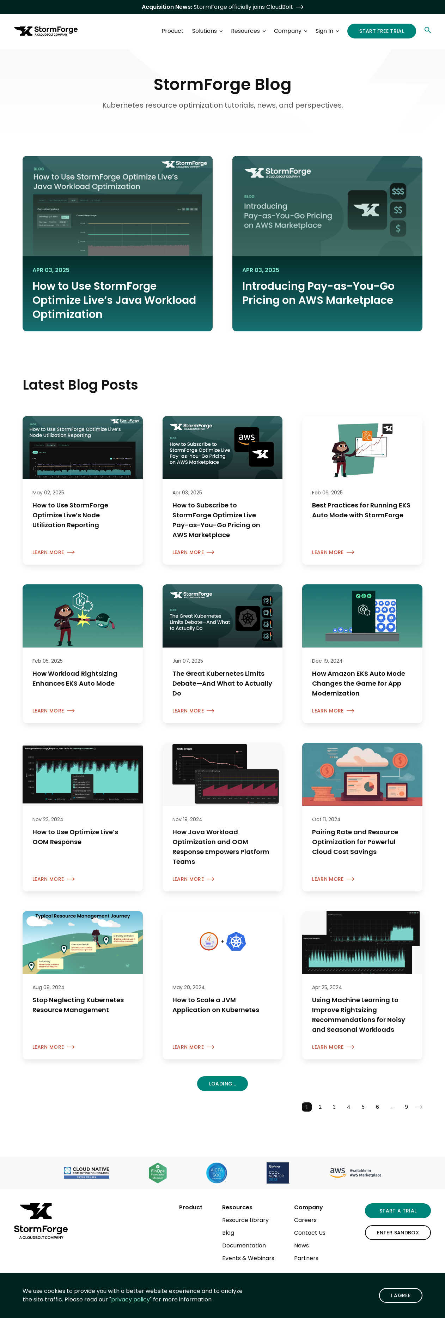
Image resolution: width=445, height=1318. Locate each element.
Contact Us (309, 1233)
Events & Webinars (248, 1258)
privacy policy (130, 1299)
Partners (306, 1258)
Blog (228, 1233)
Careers (305, 1220)
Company (308, 1207)
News (301, 1245)
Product (190, 1207)
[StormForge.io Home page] (46, 31)
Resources (237, 1207)
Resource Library (245, 1220)
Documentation (244, 1245)
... (392, 1107)
